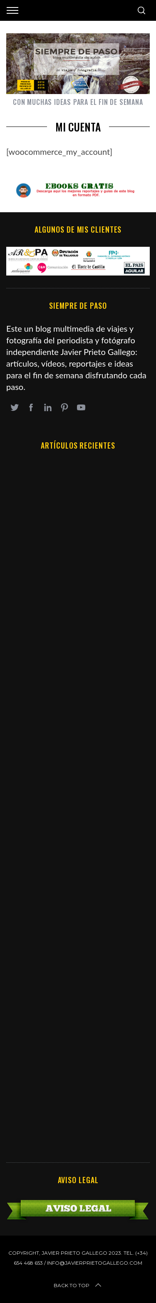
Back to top (78, 1285)
